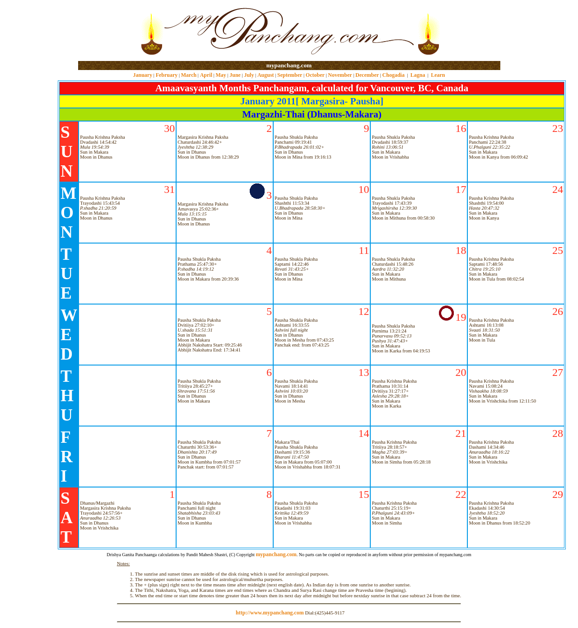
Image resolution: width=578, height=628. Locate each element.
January (142, 75)
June (235, 75)
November (340, 75)
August (265, 75)
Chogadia (393, 75)
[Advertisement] (107, 31)
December (367, 75)
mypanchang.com (289, 65)
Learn (438, 75)
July (249, 75)
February (167, 75)
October (315, 75)
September (289, 75)
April (206, 75)
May (220, 75)
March (188, 75)
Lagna (417, 75)
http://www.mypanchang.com (270, 612)
